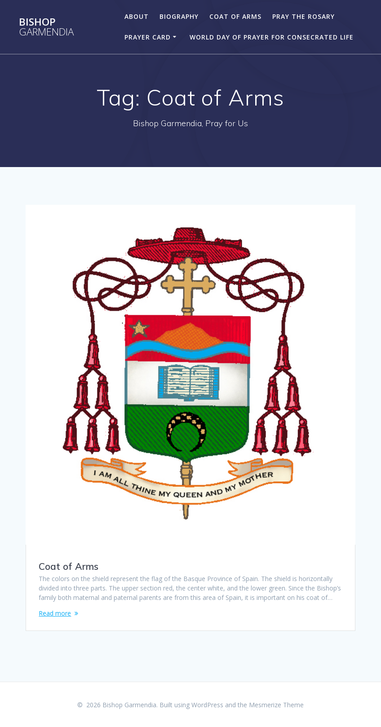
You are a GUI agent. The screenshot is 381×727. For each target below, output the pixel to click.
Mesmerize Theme (276, 705)
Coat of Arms (235, 16)
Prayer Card (147, 37)
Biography (179, 16)
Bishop (46, 27)
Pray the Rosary (303, 16)
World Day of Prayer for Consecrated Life (272, 37)
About (136, 16)
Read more (55, 613)
